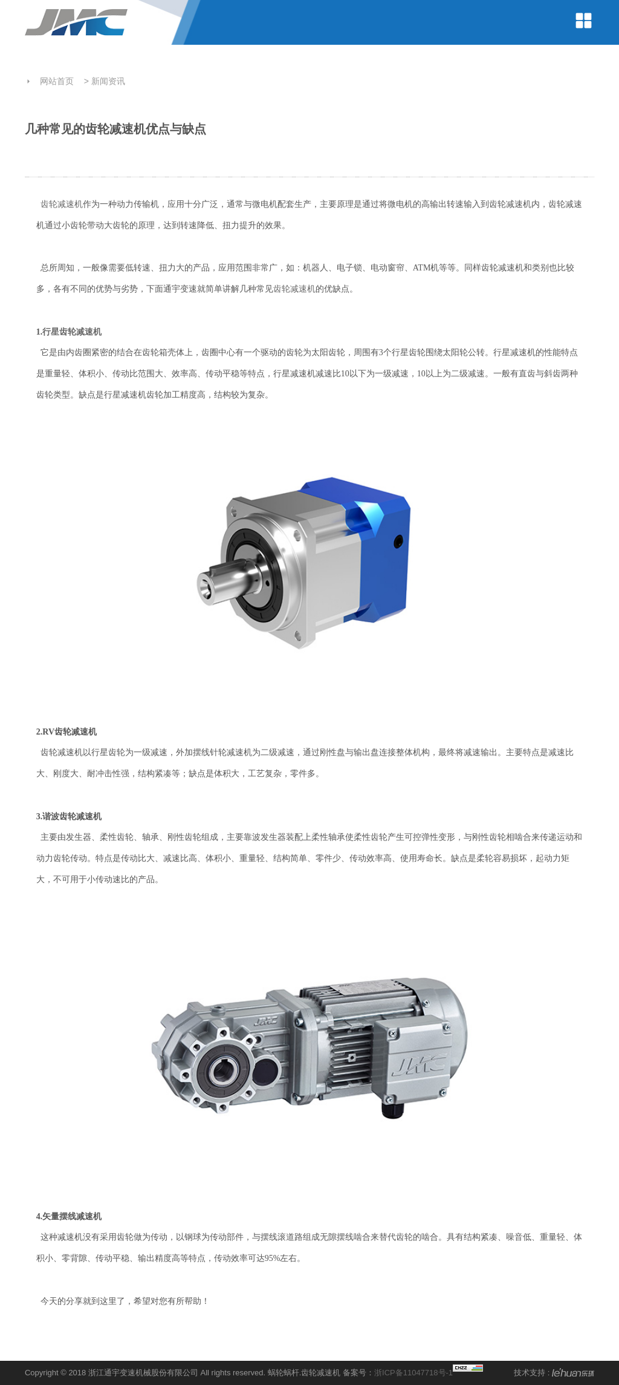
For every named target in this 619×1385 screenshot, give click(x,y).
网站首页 (57, 81)
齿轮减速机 (62, 204)
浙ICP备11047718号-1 (413, 1372)
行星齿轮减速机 (72, 331)
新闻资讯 (108, 81)
